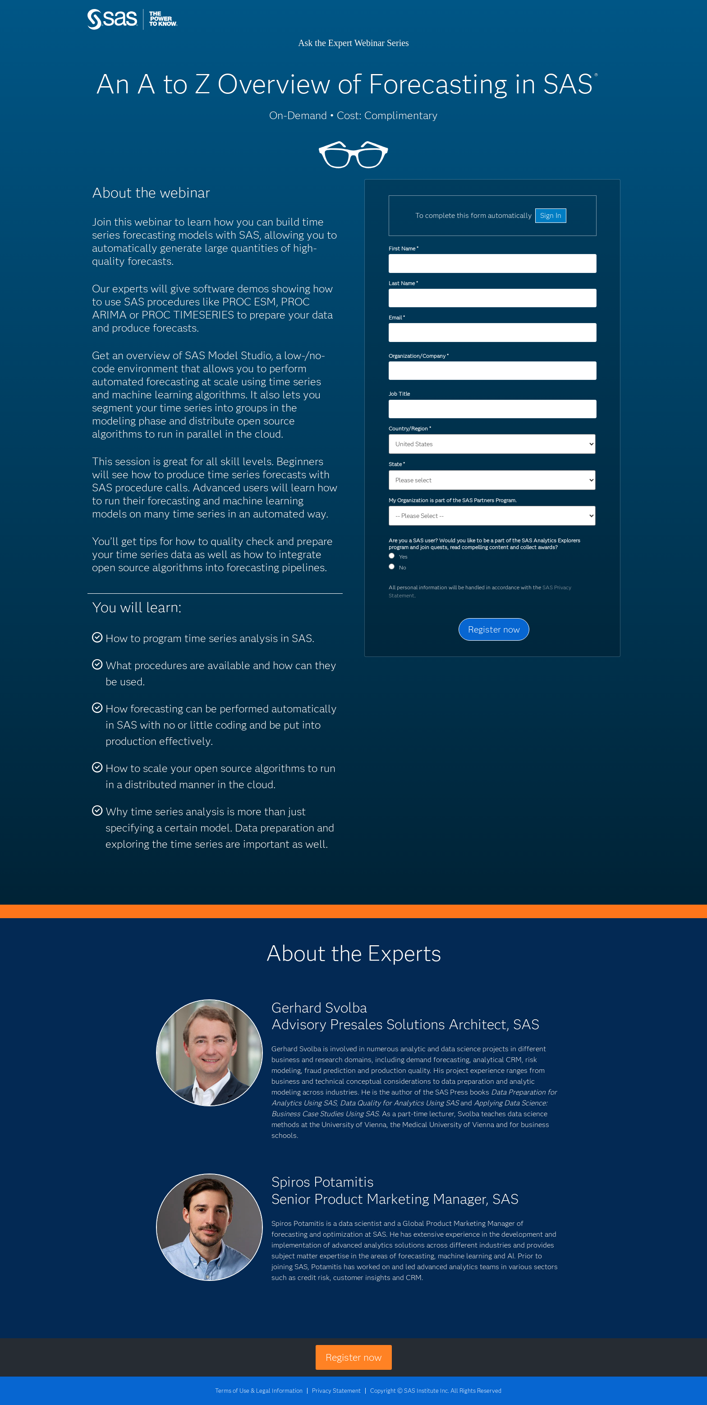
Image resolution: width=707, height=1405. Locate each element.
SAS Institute (175, 28)
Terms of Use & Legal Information (259, 1390)
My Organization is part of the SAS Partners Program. (453, 500)
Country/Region (410, 428)
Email (396, 317)
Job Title (399, 393)
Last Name (403, 283)
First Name (403, 248)
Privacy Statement (336, 1390)
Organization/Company (418, 355)
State (396, 464)
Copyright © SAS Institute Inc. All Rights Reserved (435, 1390)
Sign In (550, 215)
